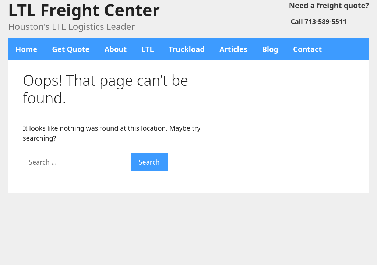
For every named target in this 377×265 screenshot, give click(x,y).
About (116, 49)
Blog (270, 49)
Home (26, 49)
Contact (307, 49)
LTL (147, 49)
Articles (233, 49)
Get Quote (70, 49)
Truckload (187, 49)
